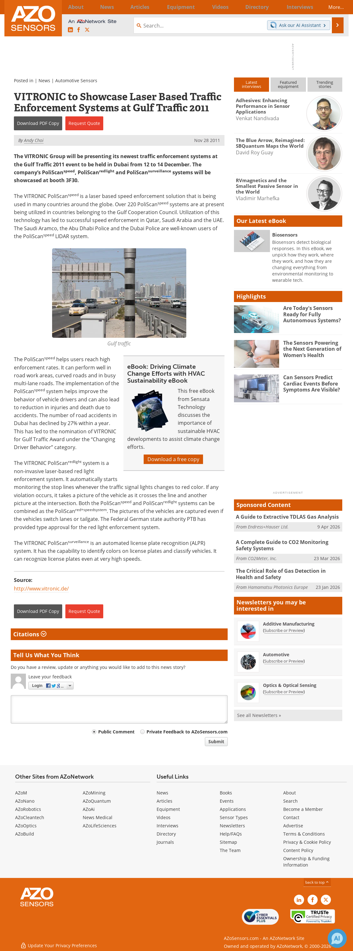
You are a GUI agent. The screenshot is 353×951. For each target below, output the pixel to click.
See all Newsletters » (259, 713)
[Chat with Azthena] (337, 938)
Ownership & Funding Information (306, 861)
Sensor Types (234, 817)
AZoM (21, 793)
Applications (233, 809)
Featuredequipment (288, 84)
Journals (165, 842)
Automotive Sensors (76, 80)
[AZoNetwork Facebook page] (78, 30)
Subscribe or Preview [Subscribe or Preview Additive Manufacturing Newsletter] (283, 628)
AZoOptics (26, 826)
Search (290, 801)
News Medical (97, 817)
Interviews (167, 826)
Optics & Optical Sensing (289, 683)
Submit (216, 741)
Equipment (168, 809)
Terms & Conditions (304, 834)
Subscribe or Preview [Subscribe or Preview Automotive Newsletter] (283, 659)
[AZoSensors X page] (87, 30)
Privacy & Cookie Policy (307, 842)
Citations (29, 634)
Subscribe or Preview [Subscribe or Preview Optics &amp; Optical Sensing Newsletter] (283, 690)
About (289, 793)
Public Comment (116, 732)
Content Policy (298, 850)
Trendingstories (324, 84)
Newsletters (232, 826)
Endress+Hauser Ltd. (268, 526)
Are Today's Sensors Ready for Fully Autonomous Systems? (310, 314)
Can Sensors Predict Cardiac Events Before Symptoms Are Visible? (310, 383)
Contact (291, 817)
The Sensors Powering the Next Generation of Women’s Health (311, 348)
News (44, 80)
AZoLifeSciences (100, 826)
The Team (230, 850)
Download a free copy (173, 459)
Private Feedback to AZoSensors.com (187, 732)
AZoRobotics (28, 809)
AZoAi (89, 809)
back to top (317, 882)
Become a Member (303, 809)
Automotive (276, 653)
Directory (166, 834)
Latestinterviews (251, 84)
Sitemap (228, 842)
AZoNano (24, 801)
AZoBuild (24, 834)
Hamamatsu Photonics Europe (278, 585)
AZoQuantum (97, 801)
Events (227, 801)
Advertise (293, 826)
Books (226, 793)
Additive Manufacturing (288, 622)
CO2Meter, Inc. (262, 557)
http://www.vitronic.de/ (41, 588)
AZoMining (94, 793)
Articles (164, 801)
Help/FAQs (231, 834)
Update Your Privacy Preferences (58, 943)
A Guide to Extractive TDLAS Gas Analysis (284, 517)
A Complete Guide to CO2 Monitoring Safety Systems (288, 545)
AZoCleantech (29, 817)
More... (332, 7)
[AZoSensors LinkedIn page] (70, 30)
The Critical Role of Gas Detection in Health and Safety (287, 573)
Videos (164, 817)
